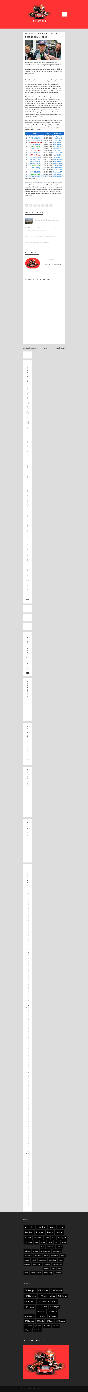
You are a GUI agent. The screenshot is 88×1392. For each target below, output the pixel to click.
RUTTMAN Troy (35, 159)
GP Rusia (40, 1321)
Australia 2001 (57, 142)
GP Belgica (30, 1290)
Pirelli (57, 1242)
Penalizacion (37, 1264)
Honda (63, 1255)
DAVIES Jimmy (35, 168)
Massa (50, 1242)
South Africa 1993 (57, 170)
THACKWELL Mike (35, 138)
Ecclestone (54, 1255)
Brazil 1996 (57, 157)
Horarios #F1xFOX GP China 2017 (28, 978)
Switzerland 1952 (57, 163)
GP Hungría (54, 1307)
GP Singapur (29, 1321)
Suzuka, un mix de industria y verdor (47, 220)
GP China (43, 1290)
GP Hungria (60, 1321)
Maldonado (47, 1264)
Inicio (45, 348)
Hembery (46, 1268)
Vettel (61, 1227)
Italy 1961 (58, 140)
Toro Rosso (37, 1255)
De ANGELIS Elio (35, 172)
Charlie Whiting (57, 1264)
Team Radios (58, 1272)
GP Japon (29, 1307)
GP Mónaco (52, 1311)
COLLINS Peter (35, 163)
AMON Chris (35, 149)
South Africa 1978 (57, 153)
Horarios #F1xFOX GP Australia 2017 (28, 1180)
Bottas (64, 1242)
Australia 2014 (57, 146)
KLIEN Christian (35, 176)
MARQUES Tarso (35, 157)
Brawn (53, 1268)
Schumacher (57, 1251)
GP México (38, 1326)
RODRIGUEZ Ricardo (35, 140)
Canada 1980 (58, 138)
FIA (53, 1237)
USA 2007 (58, 151)
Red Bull (28, 1232)
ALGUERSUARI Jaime (35, 136)
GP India (47, 1326)
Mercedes (29, 1227)
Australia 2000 (57, 155)
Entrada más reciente (29, 348)
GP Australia (41, 1316)
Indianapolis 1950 (57, 159)
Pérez (36, 1242)
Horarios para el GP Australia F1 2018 (28, 920)
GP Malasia (41, 1311)
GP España (29, 1301)
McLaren (27, 1237)
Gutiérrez (27, 1264)
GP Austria (53, 1316)
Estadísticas (28, 1255)
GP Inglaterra (27, 1330)
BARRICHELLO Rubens (35, 170)
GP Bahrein (30, 1295)
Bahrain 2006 (58, 165)
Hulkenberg (52, 1260)
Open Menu (64, 14)
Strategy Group (48, 1273)
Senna (39, 1273)
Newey (33, 1273)
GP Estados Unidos (47, 1301)
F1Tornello (48, 259)
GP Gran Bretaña (47, 1295)
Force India (50, 1247)
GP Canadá (56, 1290)
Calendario (42, 1260)
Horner (26, 1260)
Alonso (59, 1232)
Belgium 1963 (57, 149)
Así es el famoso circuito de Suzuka (37, 242)
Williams (27, 1251)
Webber (59, 1247)
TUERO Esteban (35, 144)
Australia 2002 (57, 174)
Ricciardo (28, 1242)
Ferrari (52, 1227)
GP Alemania (29, 1316)
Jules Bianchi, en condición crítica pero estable (40, 236)
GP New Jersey (37, 1330)
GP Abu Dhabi (42, 1307)
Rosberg (40, 1232)
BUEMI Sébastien (35, 161)
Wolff (59, 1268)
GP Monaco (28, 1326)
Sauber (43, 1242)
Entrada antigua (60, 348)
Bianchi (34, 1260)
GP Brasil (50, 1321)
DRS (42, 1247)
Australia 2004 (57, 176)
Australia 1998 (57, 144)
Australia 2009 (57, 161)
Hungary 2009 (57, 136)
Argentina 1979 (57, 172)
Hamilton (41, 1227)
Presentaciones (45, 1251)
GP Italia (62, 1295)
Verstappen (62, 1237)
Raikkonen (38, 1237)
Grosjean (35, 1251)
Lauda (26, 1273)
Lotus (47, 1237)
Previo (50, 1232)
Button (46, 1255)
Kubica (61, 1260)
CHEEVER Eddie (35, 153)
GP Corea (55, 1326)
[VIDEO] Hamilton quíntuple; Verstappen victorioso (27, 491)
